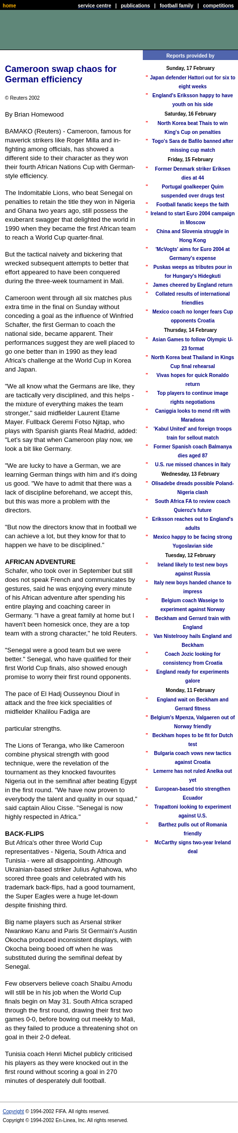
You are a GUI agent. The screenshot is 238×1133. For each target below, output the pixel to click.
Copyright (13, 1111)
